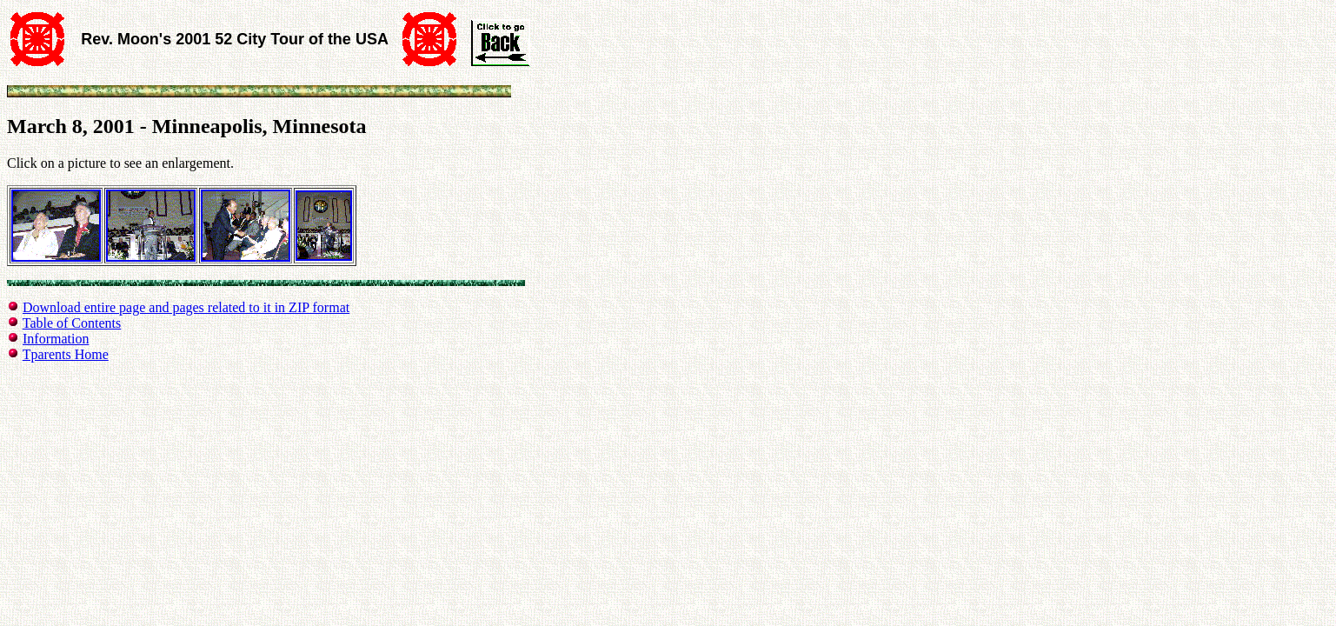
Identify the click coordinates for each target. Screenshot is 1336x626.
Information (56, 338)
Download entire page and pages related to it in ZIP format (186, 307)
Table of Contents (72, 323)
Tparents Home (66, 354)
